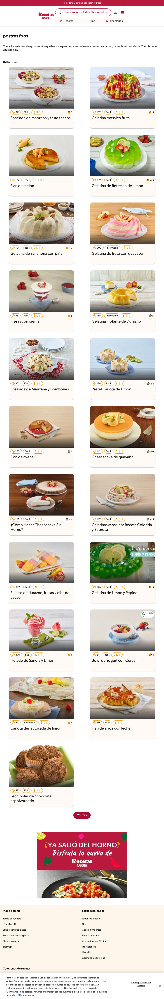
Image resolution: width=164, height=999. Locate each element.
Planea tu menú (11, 941)
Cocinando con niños (94, 958)
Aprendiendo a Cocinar (95, 941)
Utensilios (87, 952)
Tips (84, 924)
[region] (82, 986)
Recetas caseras (91, 935)
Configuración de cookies (141, 984)
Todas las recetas (12, 918)
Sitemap (7, 947)
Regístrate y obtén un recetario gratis (82, 3)
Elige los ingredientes (15, 930)
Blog (90, 20)
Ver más (82, 815)
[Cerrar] (160, 986)
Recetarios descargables (17, 935)
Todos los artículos (92, 918)
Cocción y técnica (92, 930)
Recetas (66, 20)
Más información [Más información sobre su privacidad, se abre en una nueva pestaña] (45, 995)
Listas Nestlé (10, 924)
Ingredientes (89, 947)
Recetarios (114, 20)
